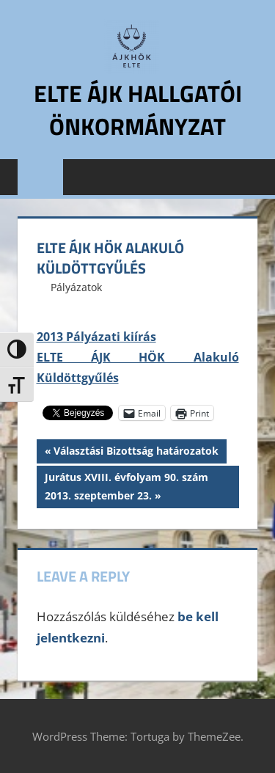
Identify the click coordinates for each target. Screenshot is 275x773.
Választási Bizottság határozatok (136, 453)
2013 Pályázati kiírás (96, 337)
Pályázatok (76, 287)
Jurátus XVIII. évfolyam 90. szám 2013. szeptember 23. (126, 485)
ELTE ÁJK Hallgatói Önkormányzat (138, 110)
